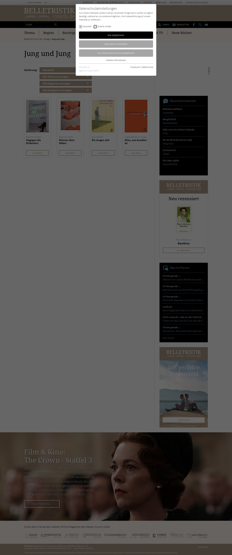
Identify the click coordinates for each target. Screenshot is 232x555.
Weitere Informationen (116, 60)
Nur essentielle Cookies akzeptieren (116, 53)
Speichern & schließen (116, 43)
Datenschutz (147, 67)
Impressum (135, 67)
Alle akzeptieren (116, 35)
